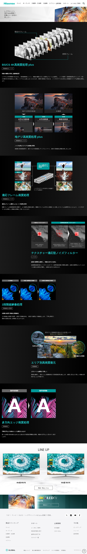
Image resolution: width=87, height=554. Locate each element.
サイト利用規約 (55, 550)
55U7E (21, 515)
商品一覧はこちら (43, 488)
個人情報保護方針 (36, 550)
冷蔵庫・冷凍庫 (36, 3)
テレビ (19, 3)
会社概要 (56, 528)
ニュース (76, 530)
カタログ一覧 (35, 537)
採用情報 (76, 534)
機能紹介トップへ (47, 505)
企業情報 (58, 3)
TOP (8, 515)
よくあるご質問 (75, 3)
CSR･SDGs (57, 531)
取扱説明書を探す (36, 531)
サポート (66, 3)
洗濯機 (45, 3)
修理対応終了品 (35, 534)
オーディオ (26, 3)
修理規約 (63, 550)
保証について (27, 550)
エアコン (52, 3)
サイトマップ (46, 550)
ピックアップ (77, 527)
